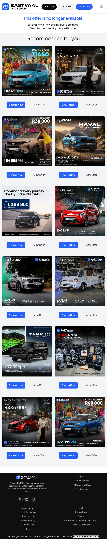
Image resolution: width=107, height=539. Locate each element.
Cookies (81, 516)
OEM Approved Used (82, 485)
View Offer (39, 104)
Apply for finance (28, 512)
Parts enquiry (28, 516)
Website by (80, 536)
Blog (28, 529)
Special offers (82, 489)
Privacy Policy (81, 512)
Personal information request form (81, 520)
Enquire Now (16, 104)
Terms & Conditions (81, 524)
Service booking (28, 520)
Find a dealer (28, 524)
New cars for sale (81, 480)
